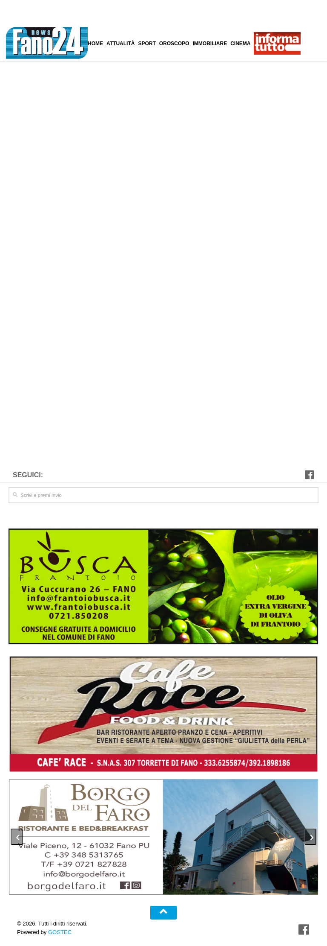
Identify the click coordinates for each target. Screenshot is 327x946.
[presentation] (17, 833)
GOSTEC (59, 928)
